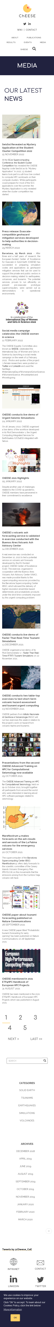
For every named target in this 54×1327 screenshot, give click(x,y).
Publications (34, 37)
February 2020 (25, 1212)
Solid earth (27, 1090)
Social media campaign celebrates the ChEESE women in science (20, 334)
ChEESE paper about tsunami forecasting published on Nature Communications (19, 918)
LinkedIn (17, 366)
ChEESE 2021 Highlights (15, 478)
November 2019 (25, 1196)
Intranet (13, 1269)
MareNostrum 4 (9, 863)
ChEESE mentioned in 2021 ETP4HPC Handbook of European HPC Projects (17, 982)
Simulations (27, 1113)
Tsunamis (27, 1097)
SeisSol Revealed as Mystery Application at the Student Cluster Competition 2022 (19, 147)
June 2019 (25, 1166)
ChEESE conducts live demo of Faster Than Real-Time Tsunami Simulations (20, 638)
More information (13, 1309)
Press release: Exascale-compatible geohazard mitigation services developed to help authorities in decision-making (20, 238)
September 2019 (25, 1181)
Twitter (5, 366)
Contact (31, 29)
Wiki (19, 29)
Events (28, 42)
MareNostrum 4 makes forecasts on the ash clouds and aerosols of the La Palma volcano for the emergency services (19, 842)
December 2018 (25, 1151)
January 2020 (25, 1204)
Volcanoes (27, 1120)
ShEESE (24, 49)
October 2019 (25, 1189)
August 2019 (25, 1174)
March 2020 (25, 1219)
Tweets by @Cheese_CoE (17, 1249)
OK (15, 1317)
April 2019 (25, 1158)
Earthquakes (27, 1105)
